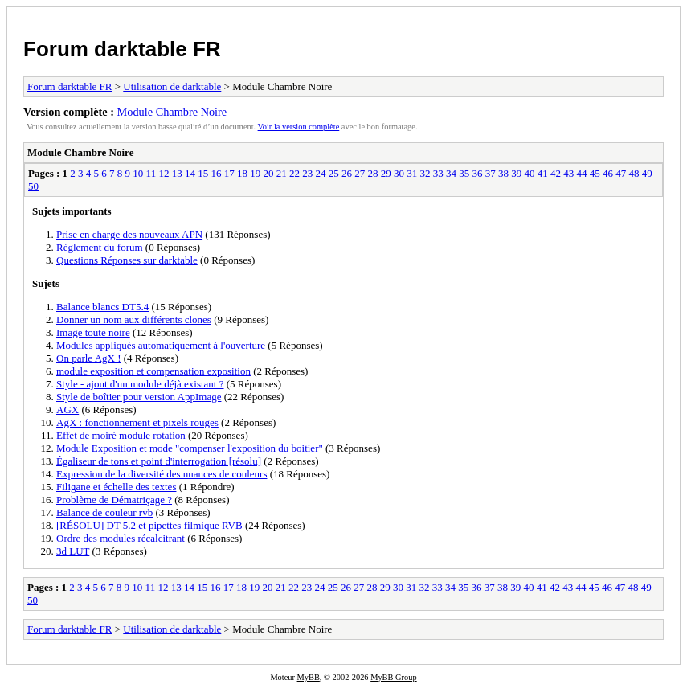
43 (568, 173)
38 (503, 173)
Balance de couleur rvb (104, 512)
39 (516, 173)
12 (163, 173)
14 (190, 173)
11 (151, 173)
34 (451, 173)
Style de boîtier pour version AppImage (138, 397)
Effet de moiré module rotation (121, 435)
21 (281, 173)
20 (268, 173)
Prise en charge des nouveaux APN (129, 234)
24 (320, 173)
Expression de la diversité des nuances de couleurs (161, 474)
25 (334, 173)
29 (386, 173)
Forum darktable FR (122, 49)
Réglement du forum (99, 247)
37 (490, 173)
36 (477, 173)
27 (359, 173)
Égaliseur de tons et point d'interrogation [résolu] (158, 461)
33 (438, 173)
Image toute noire (93, 332)
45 (595, 173)
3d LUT (72, 551)
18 (242, 173)
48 (633, 173)
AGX (67, 409)
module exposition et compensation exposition (153, 371)
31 (412, 173)
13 (177, 173)
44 (581, 173)
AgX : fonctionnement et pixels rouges (137, 422)
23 (307, 173)
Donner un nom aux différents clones (133, 319)
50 (33, 186)
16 (216, 173)
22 (294, 173)
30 (399, 173)
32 (424, 173)
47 (620, 173)
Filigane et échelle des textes (116, 487)
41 (543, 173)
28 (372, 173)
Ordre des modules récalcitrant (120, 538)
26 (346, 173)
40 (529, 173)
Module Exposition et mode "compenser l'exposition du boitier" (189, 448)
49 (647, 173)
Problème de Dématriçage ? (114, 499)
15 (203, 173)
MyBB (308, 677)
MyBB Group (393, 677)
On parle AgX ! (88, 358)
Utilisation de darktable (172, 86)
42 (555, 173)
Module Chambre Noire (172, 111)
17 (229, 173)
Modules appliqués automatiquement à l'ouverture (160, 345)
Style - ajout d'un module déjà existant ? (140, 384)
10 (138, 173)
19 (255, 173)
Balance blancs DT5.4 (102, 307)
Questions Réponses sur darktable (127, 260)
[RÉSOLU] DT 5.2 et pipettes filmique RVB (149, 525)
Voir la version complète (299, 126)
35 (464, 173)
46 (608, 173)
